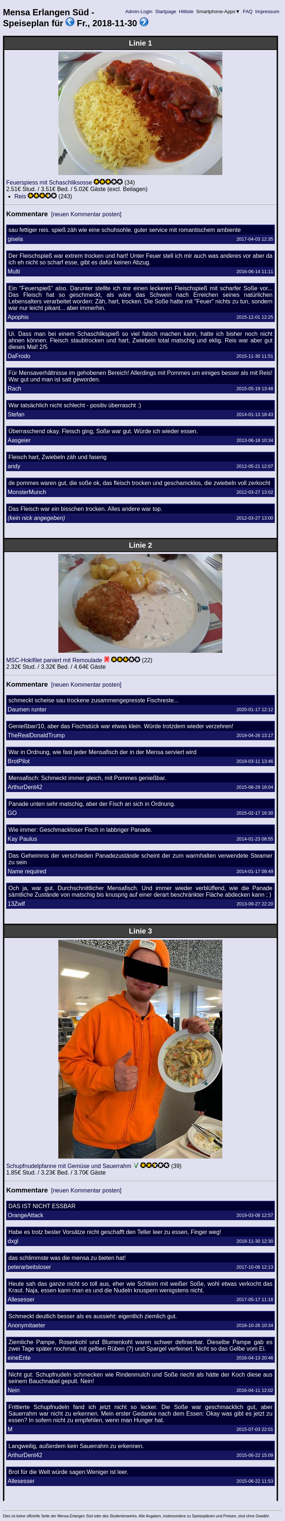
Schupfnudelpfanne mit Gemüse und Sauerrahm (68, 1166)
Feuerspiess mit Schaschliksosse (49, 182)
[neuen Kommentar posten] (86, 214)
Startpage (165, 11)
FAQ (248, 11)
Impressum (267, 11)
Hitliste (186, 11)
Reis (20, 196)
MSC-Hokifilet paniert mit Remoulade (54, 660)
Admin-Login (139, 11)
